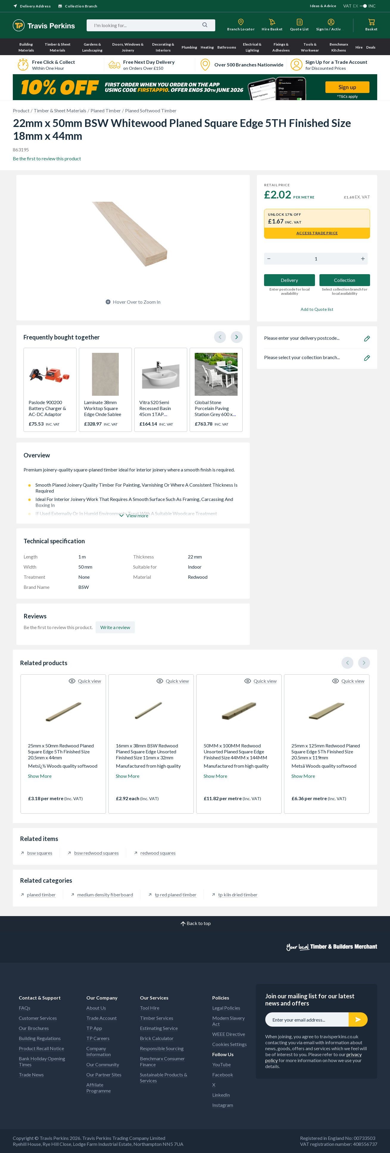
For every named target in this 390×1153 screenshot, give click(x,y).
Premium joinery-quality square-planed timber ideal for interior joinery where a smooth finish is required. (133, 473)
